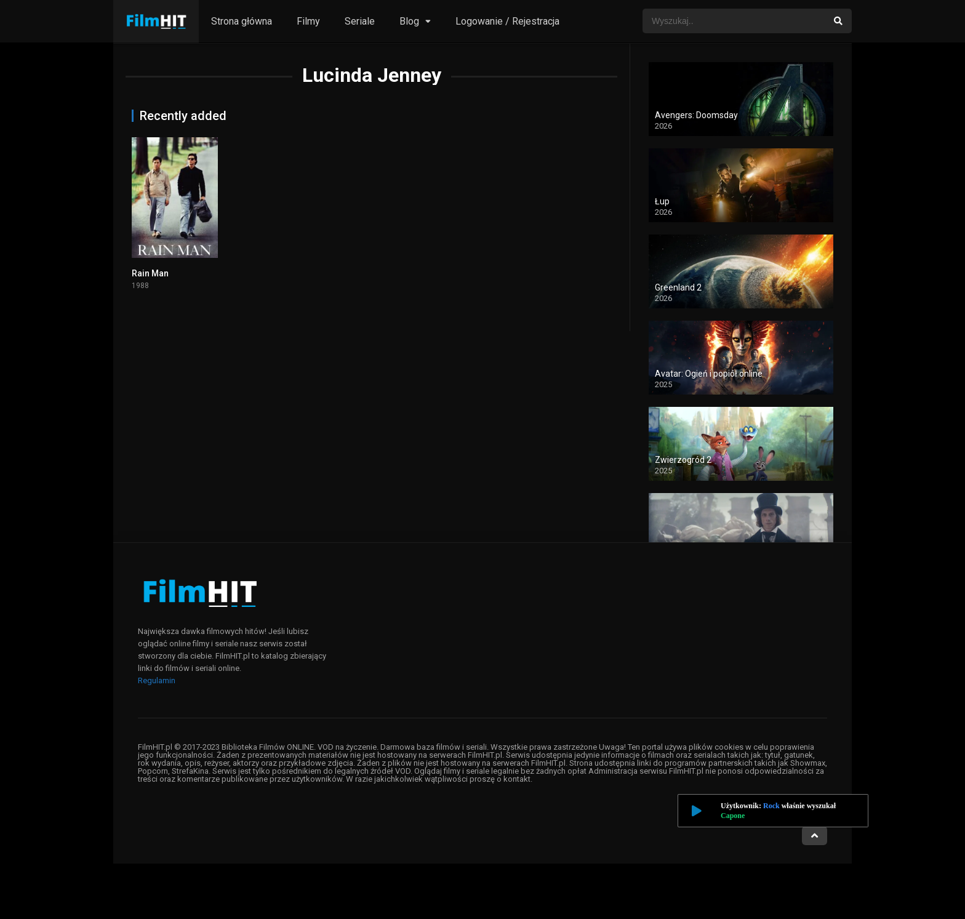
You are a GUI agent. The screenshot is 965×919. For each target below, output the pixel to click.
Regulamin (156, 680)
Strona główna (241, 21)
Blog (409, 21)
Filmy (308, 21)
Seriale (360, 21)
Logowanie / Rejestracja (507, 21)
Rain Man (150, 273)
